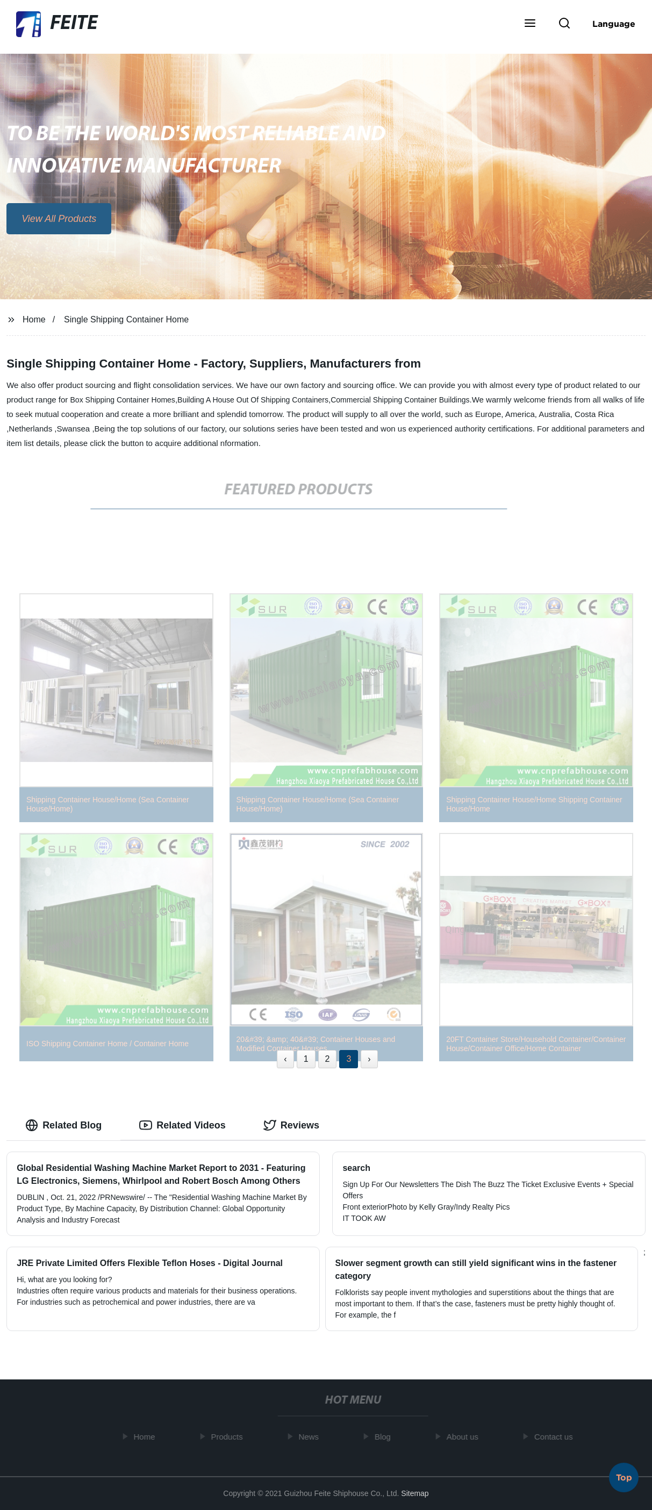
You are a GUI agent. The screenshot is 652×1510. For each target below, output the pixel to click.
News (311, 1436)
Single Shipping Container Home (126, 319)
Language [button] (613, 23)
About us (465, 1436)
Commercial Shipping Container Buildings (400, 400)
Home (34, 319)
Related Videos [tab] (182, 1125)
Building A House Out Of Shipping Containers (252, 400)
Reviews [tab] (291, 1125)
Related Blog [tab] (63, 1125)
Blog (385, 1436)
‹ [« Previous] (285, 1058)
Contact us (555, 1436)
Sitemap (414, 1493)
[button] (530, 24)
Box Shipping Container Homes (122, 400)
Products (229, 1436)
